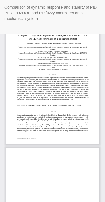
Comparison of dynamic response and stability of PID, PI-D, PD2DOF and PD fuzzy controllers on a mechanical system (51, 13)
